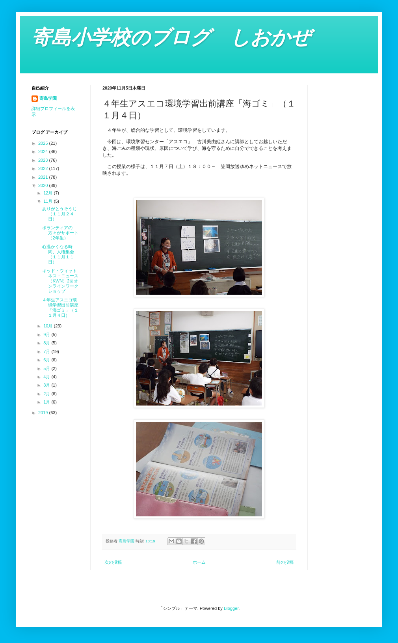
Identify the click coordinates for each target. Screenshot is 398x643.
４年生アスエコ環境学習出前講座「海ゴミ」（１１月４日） (60, 307)
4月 (47, 376)
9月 (47, 334)
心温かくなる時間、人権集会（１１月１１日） (58, 254)
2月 (47, 393)
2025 (43, 143)
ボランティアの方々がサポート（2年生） (60, 232)
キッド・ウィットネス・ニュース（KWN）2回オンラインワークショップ (60, 281)
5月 (47, 368)
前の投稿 (285, 562)
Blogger (231, 608)
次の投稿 (113, 562)
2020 (43, 185)
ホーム (199, 562)
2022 (43, 168)
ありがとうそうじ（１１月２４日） (59, 213)
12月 (48, 193)
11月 (48, 201)
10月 (48, 325)
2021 (43, 177)
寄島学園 (48, 98)
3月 (47, 385)
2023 (43, 160)
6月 (47, 359)
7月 (47, 351)
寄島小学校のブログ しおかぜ (171, 37)
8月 (47, 342)
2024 (43, 151)
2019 (43, 412)
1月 (47, 402)
